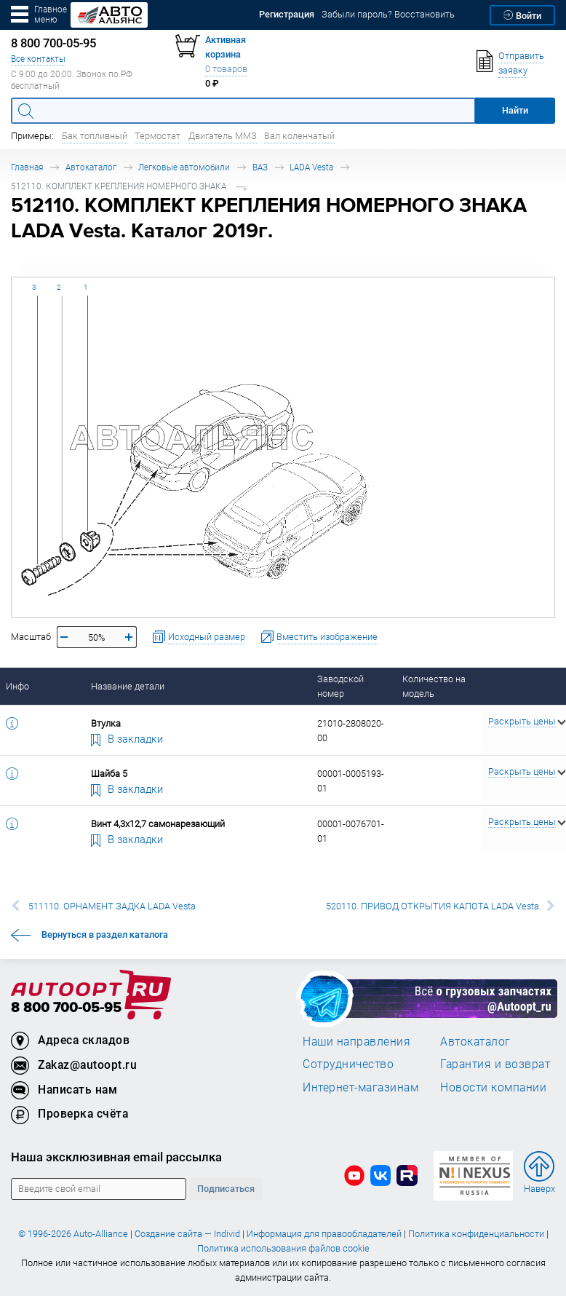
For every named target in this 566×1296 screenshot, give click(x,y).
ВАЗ (260, 167)
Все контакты (38, 58)
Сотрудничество (348, 1064)
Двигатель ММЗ (222, 136)
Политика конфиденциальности (476, 1234)
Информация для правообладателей (324, 1234)
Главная (27, 167)
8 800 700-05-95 (66, 1008)
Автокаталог (90, 167)
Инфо (17, 686)
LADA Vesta (311, 167)
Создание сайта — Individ (187, 1234)
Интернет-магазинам (360, 1087)
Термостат (157, 136)
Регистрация (286, 14)
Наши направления (356, 1041)
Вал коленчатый (299, 136)
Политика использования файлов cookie (283, 1248)
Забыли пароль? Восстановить (388, 14)
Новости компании (493, 1087)
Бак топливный (94, 136)
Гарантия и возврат (495, 1064)
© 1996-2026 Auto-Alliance (73, 1234)
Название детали (127, 686)
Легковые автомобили (184, 167)
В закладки (127, 738)
